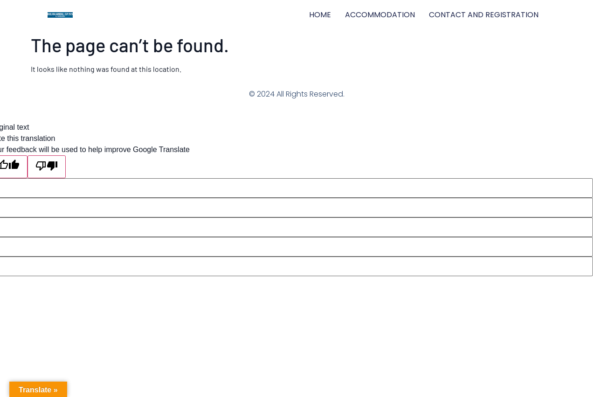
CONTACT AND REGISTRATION (483, 14)
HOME (320, 14)
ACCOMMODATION (380, 14)
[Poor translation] (47, 166)
